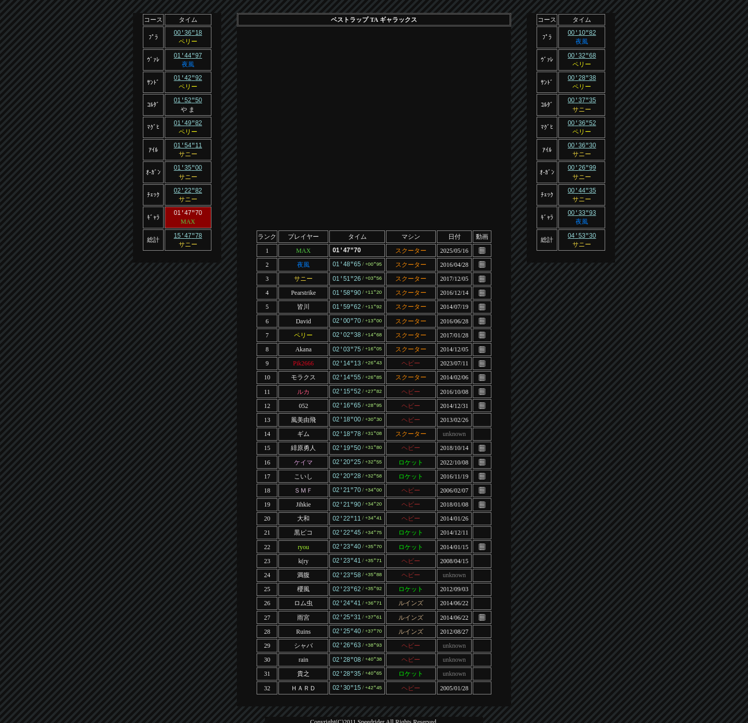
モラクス (303, 372)
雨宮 (303, 603)
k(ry (303, 549)
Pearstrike (303, 291)
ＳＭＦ (303, 481)
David (303, 318)
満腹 (303, 563)
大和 (303, 508)
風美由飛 (303, 413)
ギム (303, 427)
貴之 (303, 658)
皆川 (303, 304)
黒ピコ (303, 522)
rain (304, 644)
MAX (188, 217)
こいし (303, 467)
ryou (303, 535)
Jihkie (303, 495)
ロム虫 (303, 590)
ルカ (303, 386)
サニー (188, 151)
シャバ (303, 630)
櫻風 (303, 576)
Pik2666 (303, 359)
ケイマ (303, 454)
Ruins (303, 617)
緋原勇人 (303, 440)
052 (303, 399)
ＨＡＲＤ (303, 671)
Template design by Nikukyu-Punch (374, 716)
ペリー (188, 41)
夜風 (188, 63)
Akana (303, 345)
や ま (188, 107)
